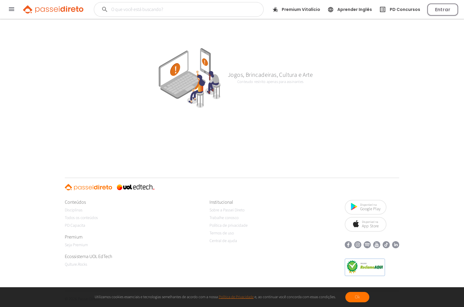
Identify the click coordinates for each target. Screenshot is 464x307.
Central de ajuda (223, 241)
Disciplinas (74, 210)
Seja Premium (76, 245)
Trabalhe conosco (224, 218)
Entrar (442, 9)
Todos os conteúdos (81, 218)
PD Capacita (75, 225)
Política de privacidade (229, 225)
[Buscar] (171, 9)
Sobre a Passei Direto (227, 210)
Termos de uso (222, 233)
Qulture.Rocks (76, 264)
